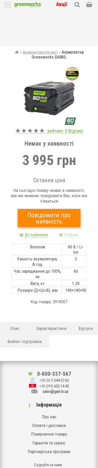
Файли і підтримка (24, 304)
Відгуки (75, 94)
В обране (71, 198)
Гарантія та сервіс (49, 414)
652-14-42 (54, 358)
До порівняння (36, 198)
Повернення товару (49, 406)
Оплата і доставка (49, 397)
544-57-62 (54, 352)
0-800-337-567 (54, 346)
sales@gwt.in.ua (55, 363)
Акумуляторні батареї (40, 15)
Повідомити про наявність (49, 182)
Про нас (49, 388)
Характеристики (51, 291)
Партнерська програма (49, 423)
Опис (15, 291)
